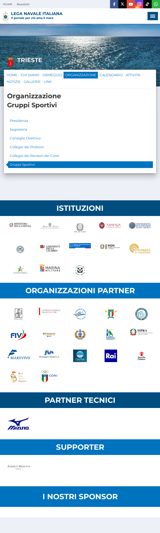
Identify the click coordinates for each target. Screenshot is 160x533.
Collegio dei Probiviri (27, 147)
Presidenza (19, 121)
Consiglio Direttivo (25, 138)
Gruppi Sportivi (22, 165)
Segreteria (18, 129)
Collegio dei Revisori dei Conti (34, 156)
